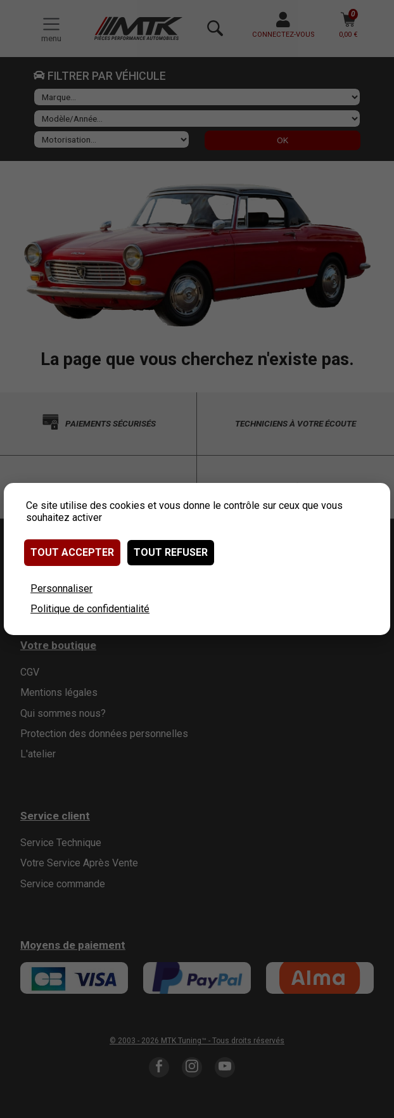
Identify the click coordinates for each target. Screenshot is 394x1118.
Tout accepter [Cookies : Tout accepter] (72, 552)
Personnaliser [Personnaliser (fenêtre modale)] (61, 588)
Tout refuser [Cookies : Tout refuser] (171, 552)
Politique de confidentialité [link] (89, 609)
